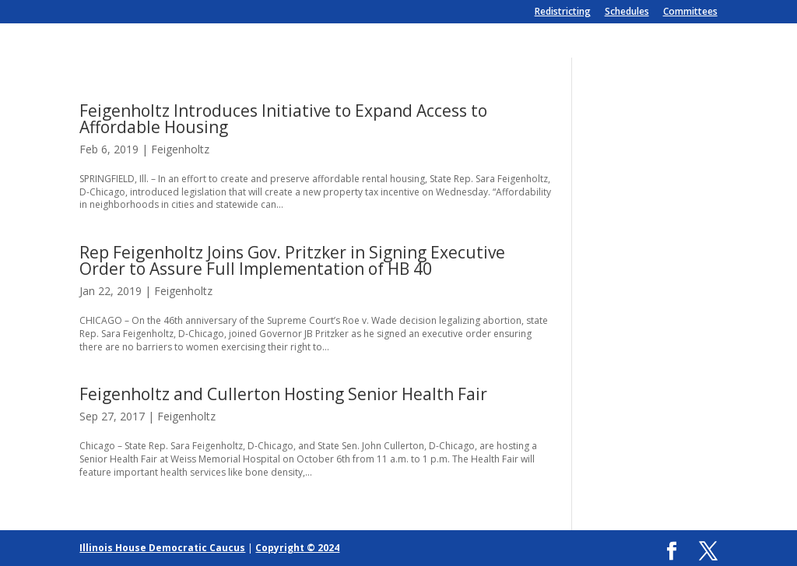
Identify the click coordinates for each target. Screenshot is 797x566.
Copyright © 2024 (297, 547)
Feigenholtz (180, 149)
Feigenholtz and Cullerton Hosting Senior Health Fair (283, 394)
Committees (690, 12)
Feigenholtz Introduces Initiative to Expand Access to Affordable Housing (283, 119)
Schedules (627, 12)
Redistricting (563, 12)
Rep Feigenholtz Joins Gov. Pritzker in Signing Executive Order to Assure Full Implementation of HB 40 (292, 260)
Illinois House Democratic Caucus (162, 547)
